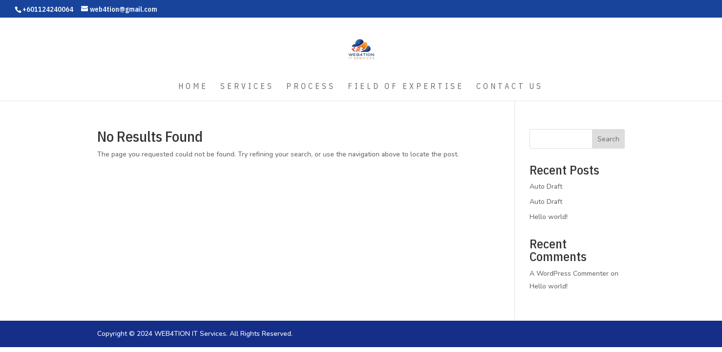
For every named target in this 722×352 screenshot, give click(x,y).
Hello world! (549, 216)
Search (608, 139)
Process (311, 87)
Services (247, 87)
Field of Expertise (406, 87)
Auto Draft (546, 186)
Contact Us (509, 87)
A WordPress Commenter (569, 273)
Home (193, 87)
